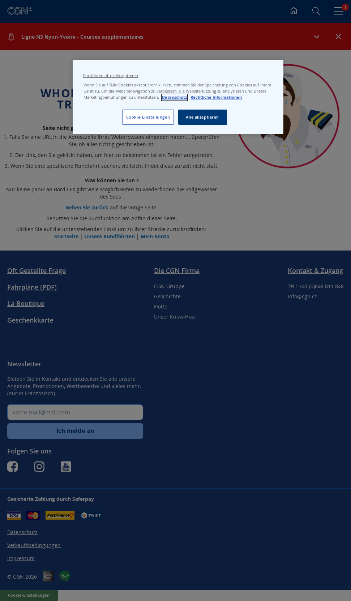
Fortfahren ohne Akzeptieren (110, 75)
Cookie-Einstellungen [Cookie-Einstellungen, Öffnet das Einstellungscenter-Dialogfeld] (148, 117)
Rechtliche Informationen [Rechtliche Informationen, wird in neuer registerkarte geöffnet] (216, 97)
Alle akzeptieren (202, 117)
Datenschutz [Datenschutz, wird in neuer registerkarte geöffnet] (174, 97)
